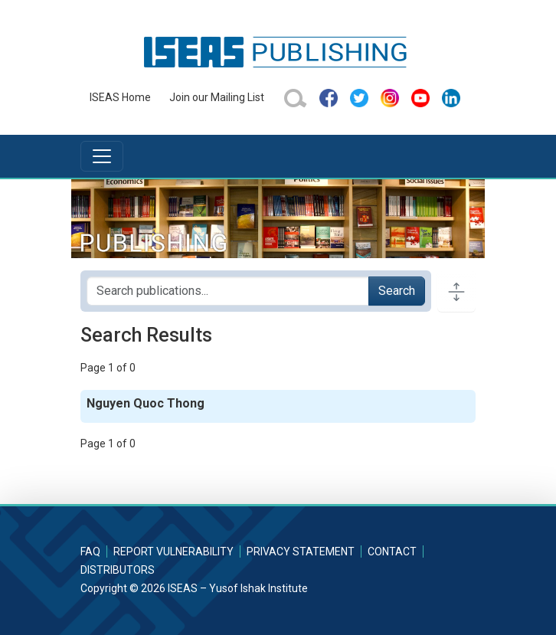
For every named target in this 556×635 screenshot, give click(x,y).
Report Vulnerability (173, 551)
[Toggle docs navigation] (456, 291)
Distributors (117, 570)
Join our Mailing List (216, 97)
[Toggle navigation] (101, 156)
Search (396, 290)
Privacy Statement (301, 551)
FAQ (90, 551)
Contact (392, 551)
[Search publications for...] (228, 291)
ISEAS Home (120, 97)
